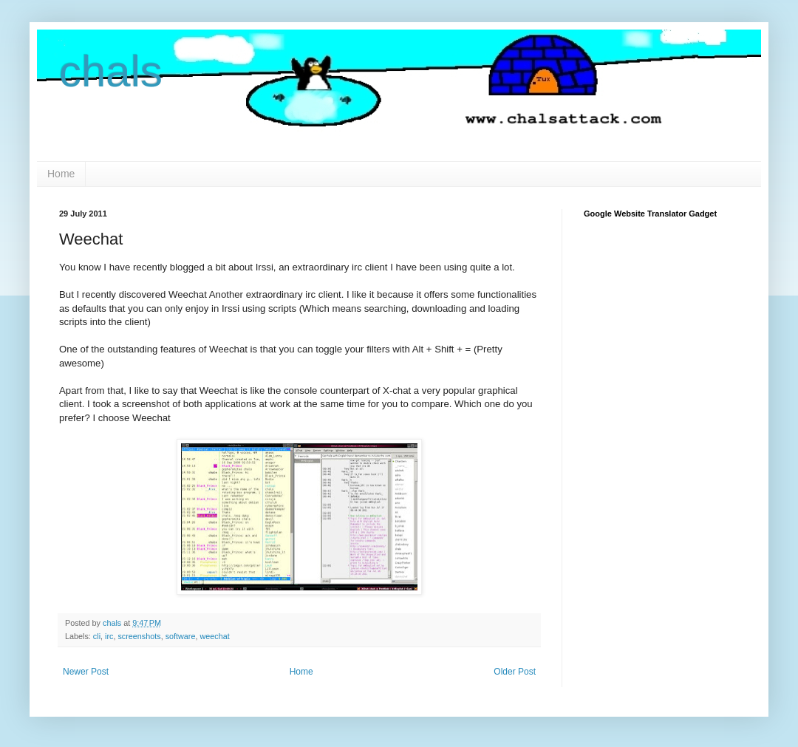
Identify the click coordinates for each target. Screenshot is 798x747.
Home (61, 174)
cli (96, 636)
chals (111, 71)
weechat (214, 636)
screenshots (138, 636)
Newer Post (86, 671)
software (181, 636)
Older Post (515, 671)
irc (109, 636)
